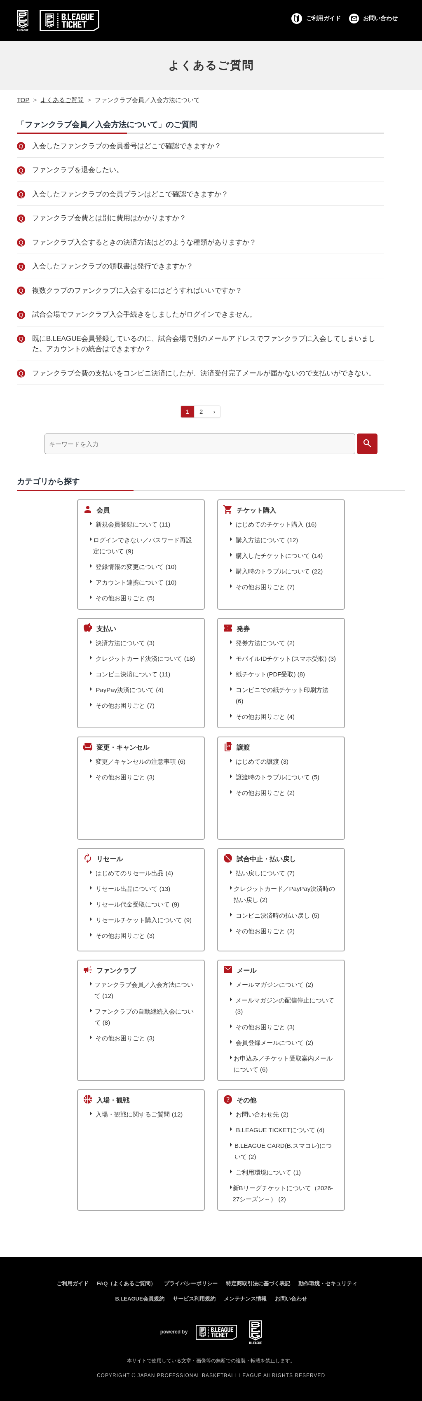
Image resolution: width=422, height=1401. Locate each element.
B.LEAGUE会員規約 (139, 1299)
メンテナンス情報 (245, 1299)
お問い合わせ (291, 1299)
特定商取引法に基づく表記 (258, 1283)
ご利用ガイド (72, 1283)
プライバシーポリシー (191, 1283)
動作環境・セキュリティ (327, 1283)
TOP (23, 99)
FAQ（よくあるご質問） (126, 1283)
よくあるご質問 (211, 65)
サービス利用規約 (194, 1299)
